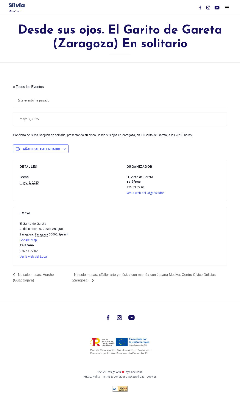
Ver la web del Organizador (145, 193)
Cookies (151, 376)
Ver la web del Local (33, 256)
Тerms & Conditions (115, 376)
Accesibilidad (136, 376)
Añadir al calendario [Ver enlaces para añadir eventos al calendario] (41, 149)
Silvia (17, 5)
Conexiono (136, 372)
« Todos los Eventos (28, 87)
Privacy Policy (92, 376)
